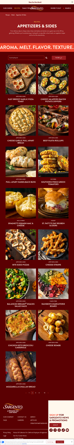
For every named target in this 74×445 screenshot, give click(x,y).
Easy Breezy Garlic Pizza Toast (21, 100)
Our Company (8, 417)
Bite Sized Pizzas (20, 264)
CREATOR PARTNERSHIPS (38, 423)
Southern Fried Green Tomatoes (53, 183)
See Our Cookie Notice (20, 436)
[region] (37, 442)
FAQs (5, 420)
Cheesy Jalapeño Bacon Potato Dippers (53, 100)
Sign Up (55, 425)
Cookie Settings (50, 442)
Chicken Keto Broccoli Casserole (20, 346)
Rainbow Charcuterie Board (53, 305)
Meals (13, 15)
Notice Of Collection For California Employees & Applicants (30, 433)
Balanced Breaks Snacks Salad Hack (20, 305)
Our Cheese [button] (7, 8)
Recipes (8, 15)
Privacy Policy (7, 433)
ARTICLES (33, 420)
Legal (4, 436)
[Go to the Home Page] (37, 8)
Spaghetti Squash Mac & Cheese (20, 224)
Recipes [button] (17, 8)
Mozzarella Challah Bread (20, 386)
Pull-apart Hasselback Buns (21, 182)
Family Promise (28, 8)
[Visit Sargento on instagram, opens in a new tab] (59, 430)
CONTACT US (22, 417)
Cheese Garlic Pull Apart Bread (20, 141)
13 (44, 393)
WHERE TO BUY (56, 8)
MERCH (32, 417)
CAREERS (21, 420)
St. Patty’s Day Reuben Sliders (53, 224)
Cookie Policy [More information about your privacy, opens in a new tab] (24, 443)
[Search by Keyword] (26, 58)
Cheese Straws (53, 264)
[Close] (72, 2)
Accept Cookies (60, 442)
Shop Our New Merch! (35, 2)
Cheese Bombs (53, 345)
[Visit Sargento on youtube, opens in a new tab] (67, 430)
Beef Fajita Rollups (53, 140)
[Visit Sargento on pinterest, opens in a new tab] (55, 430)
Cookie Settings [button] (18, 438)
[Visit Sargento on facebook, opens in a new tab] (51, 430)
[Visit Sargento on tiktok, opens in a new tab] (63, 430)
